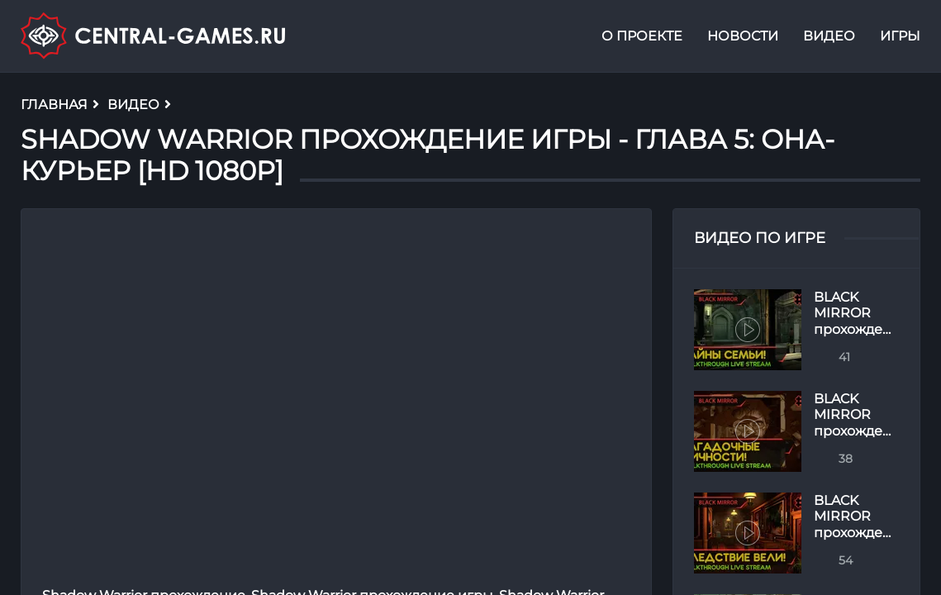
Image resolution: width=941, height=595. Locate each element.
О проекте (641, 36)
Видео (829, 36)
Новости (742, 36)
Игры (900, 36)
